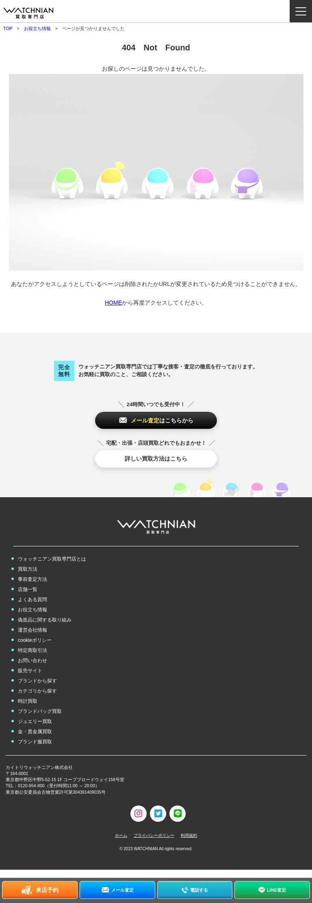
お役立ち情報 (37, 28)
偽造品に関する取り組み (45, 620)
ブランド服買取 (35, 742)
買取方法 (27, 569)
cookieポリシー (35, 640)
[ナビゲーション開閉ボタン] (301, 11)
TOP (7, 28)
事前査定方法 (32, 579)
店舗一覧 (27, 589)
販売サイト (30, 670)
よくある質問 (32, 599)
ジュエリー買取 (35, 721)
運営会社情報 (32, 630)
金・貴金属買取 (35, 731)
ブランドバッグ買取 (40, 711)
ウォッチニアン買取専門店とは (52, 559)
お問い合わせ (32, 660)
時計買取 (27, 701)
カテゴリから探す (37, 691)
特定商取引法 (32, 650)
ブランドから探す (37, 681)
